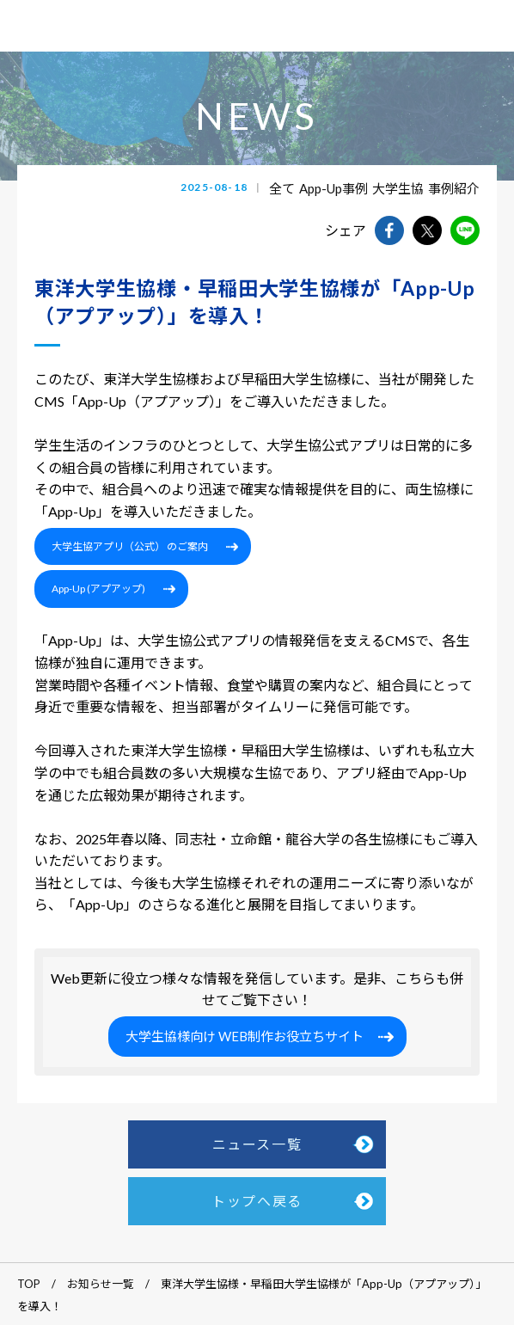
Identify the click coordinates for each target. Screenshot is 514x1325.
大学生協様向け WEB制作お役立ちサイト (244, 1036)
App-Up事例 (333, 188)
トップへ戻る (257, 1201)
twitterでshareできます (427, 230)
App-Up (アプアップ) (98, 588)
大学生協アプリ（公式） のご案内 (130, 546)
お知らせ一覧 (100, 1284)
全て (282, 188)
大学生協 (398, 188)
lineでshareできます (465, 230)
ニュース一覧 (257, 1144)
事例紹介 (454, 188)
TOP (28, 1284)
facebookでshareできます (389, 230)
